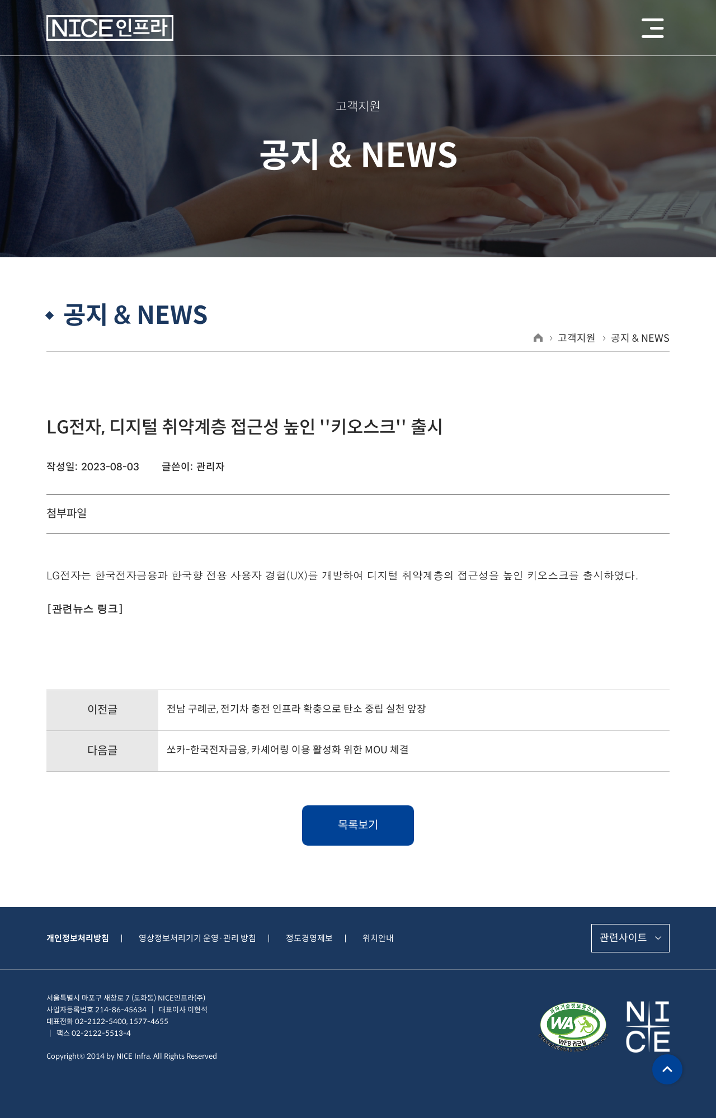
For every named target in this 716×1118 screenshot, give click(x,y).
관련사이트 (623, 938)
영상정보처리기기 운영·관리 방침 (197, 938)
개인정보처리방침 (77, 938)
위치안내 (378, 938)
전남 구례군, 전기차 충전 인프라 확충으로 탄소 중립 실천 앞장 (296, 709)
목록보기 (358, 825)
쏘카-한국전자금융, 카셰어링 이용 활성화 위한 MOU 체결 (288, 750)
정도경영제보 (309, 938)
